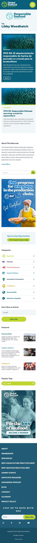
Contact (5, 492)
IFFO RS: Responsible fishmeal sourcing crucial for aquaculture (17, 113)
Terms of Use (18, 539)
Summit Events (8, 473)
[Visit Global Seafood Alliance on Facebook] (14, 523)
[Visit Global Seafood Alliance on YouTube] (31, 523)
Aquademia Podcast (11, 482)
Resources (6, 458)
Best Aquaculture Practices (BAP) (18, 463)
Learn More (5, 164)
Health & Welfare (7, 348)
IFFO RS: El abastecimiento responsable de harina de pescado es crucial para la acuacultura (18, 57)
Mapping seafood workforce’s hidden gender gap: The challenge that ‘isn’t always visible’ (10, 339)
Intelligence (5, 364)
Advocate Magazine (11, 478)
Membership (7, 454)
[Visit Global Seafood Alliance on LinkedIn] (22, 523)
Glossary (6, 497)
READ (7, 78)
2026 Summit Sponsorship (18, 240)
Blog (4, 487)
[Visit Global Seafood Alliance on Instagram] (5, 523)
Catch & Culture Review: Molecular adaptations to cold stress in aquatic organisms (10, 368)
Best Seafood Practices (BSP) (15, 468)
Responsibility (6, 334)
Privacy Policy (8, 501)
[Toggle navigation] (33, 5)
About (4, 449)
